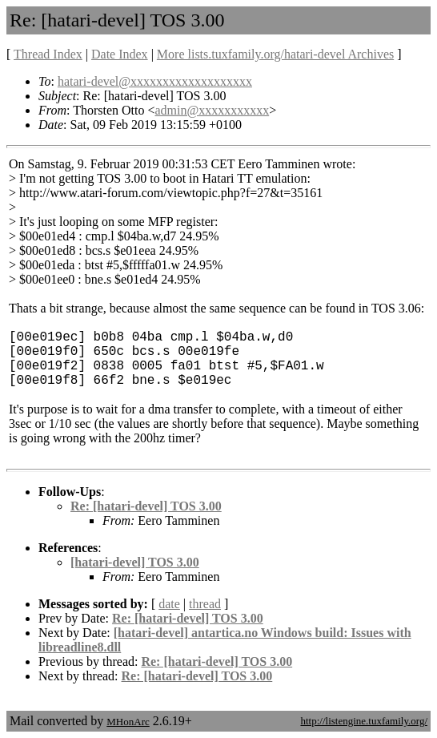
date (169, 604)
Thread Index (48, 54)
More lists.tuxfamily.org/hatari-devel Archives (275, 54)
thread (205, 604)
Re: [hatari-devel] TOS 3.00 (146, 506)
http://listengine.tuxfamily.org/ (363, 721)
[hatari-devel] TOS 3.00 (134, 562)
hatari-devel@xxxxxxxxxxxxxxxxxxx (155, 81)
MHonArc (127, 722)
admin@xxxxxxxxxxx (211, 110)
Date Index (119, 54)
